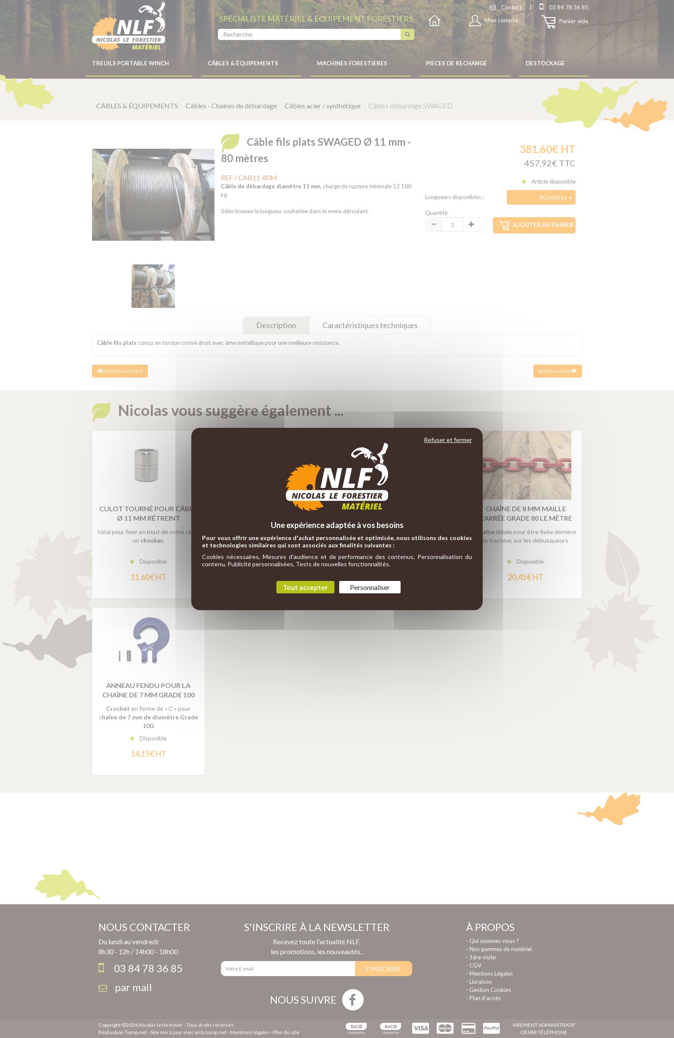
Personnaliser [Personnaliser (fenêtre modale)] (370, 587)
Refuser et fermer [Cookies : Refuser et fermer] (448, 439)
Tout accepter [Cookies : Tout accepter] (305, 587)
